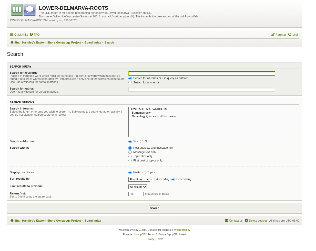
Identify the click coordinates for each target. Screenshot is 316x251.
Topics (148, 172)
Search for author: (22, 88)
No (144, 141)
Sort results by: (20, 178)
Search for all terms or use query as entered (158, 78)
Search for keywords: (24, 72)
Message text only (142, 152)
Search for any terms (143, 82)
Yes (133, 141)
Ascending (160, 179)
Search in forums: (22, 108)
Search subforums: (22, 141)
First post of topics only (145, 160)
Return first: (18, 193)
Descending (181, 179)
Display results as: (22, 172)
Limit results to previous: (26, 186)
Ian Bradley (183, 229)
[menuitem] (34, 34)
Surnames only (214, 113)
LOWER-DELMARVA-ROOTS (214, 109)
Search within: (19, 147)
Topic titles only (140, 156)
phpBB (141, 234)
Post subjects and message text (150, 147)
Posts (134, 172)
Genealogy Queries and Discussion (214, 116)
